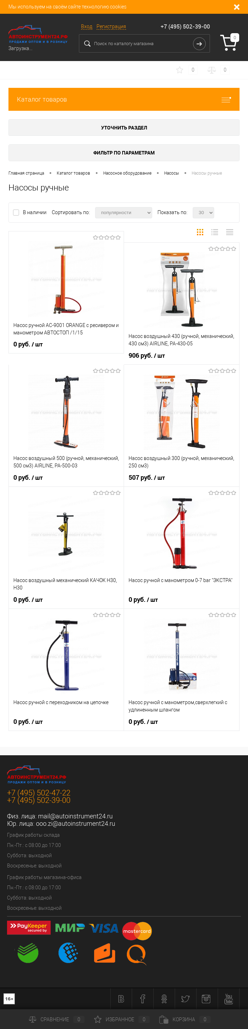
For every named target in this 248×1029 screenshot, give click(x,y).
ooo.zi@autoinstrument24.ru (75, 823)
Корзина (185, 1019)
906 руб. (147, 355)
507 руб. (147, 478)
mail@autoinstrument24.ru (75, 816)
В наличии (35, 212)
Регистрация (111, 26)
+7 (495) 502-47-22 (38, 792)
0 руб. (28, 344)
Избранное (122, 1019)
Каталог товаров (124, 99)
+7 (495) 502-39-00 (185, 26)
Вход (86, 26)
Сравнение (57, 1019)
